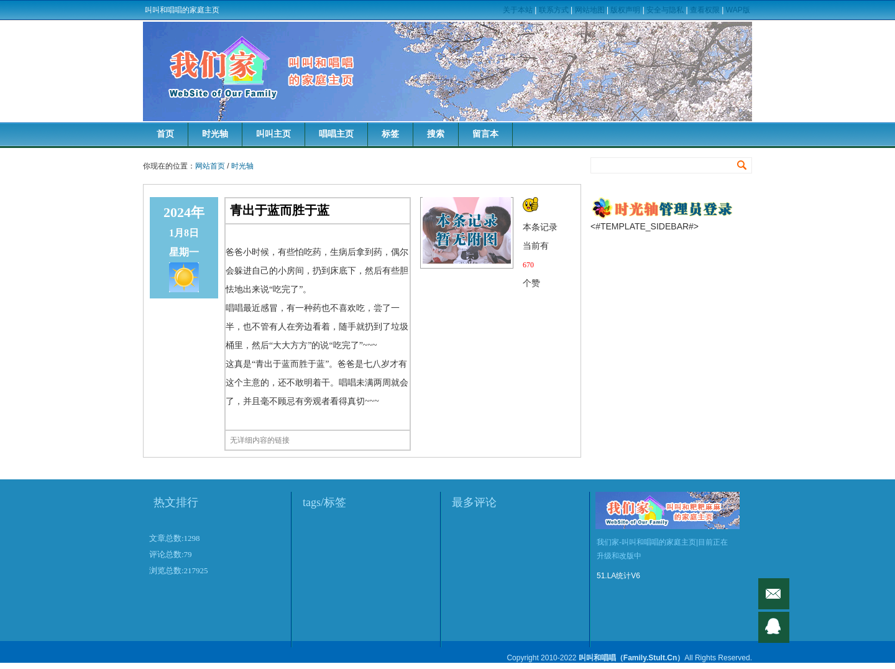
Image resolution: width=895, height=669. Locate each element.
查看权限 (705, 10)
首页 (165, 134)
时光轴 (215, 134)
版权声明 (625, 10)
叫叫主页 (273, 134)
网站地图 (590, 10)
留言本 (485, 134)
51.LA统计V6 (618, 575)
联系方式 (554, 10)
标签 (390, 134)
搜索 (435, 134)
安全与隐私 (665, 10)
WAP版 (738, 10)
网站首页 (210, 166)
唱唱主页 (336, 134)
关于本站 (518, 10)
